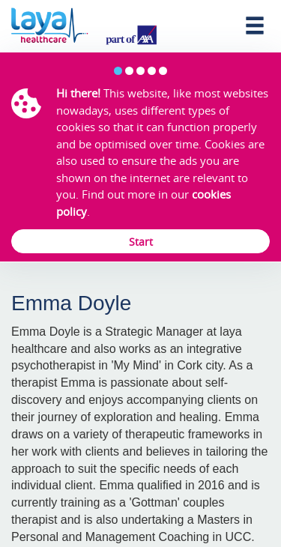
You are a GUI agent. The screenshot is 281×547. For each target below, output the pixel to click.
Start (141, 242)
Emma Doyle (71, 303)
